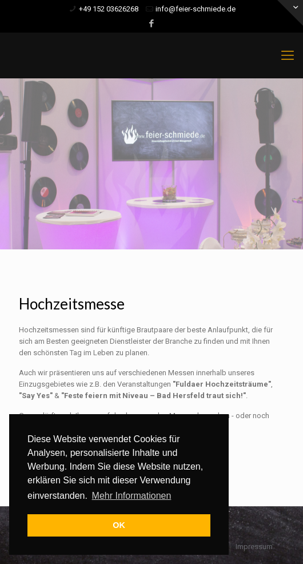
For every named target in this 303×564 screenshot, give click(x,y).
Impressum (254, 546)
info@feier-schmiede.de (196, 9)
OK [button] (119, 525)
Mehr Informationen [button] (132, 496)
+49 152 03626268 (108, 9)
